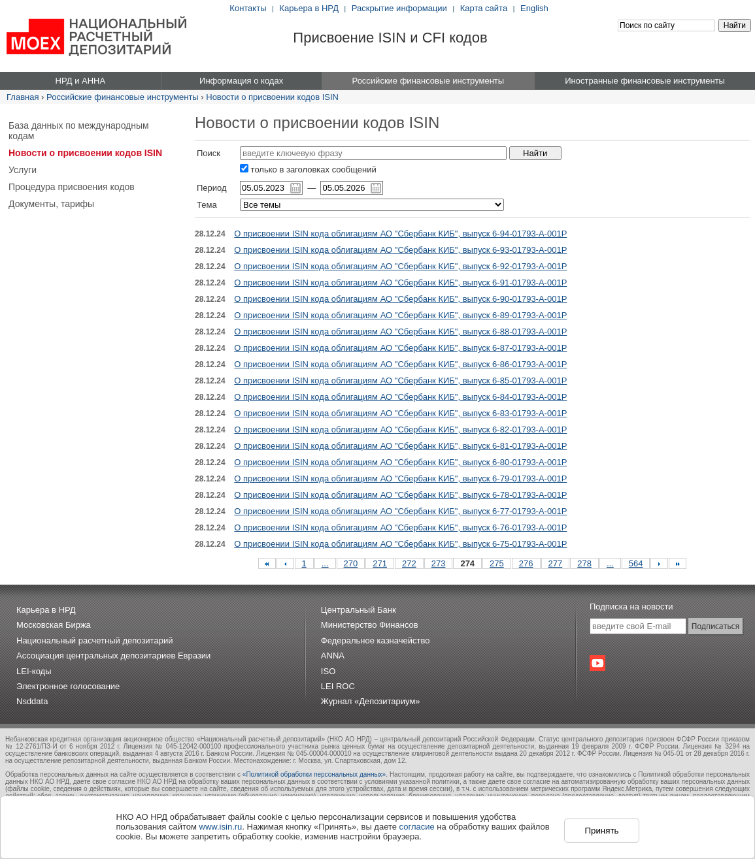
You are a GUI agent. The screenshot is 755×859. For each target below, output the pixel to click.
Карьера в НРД (309, 8)
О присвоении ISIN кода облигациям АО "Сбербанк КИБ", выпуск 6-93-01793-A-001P (400, 250)
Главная (23, 97)
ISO (328, 671)
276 (526, 563)
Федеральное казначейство (375, 640)
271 (380, 563)
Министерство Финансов (369, 625)
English (534, 8)
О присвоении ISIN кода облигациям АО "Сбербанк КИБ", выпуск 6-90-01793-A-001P (400, 299)
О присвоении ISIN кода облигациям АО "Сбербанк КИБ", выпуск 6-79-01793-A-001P (400, 478)
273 (438, 563)
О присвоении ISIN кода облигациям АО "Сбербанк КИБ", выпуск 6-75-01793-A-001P (400, 544)
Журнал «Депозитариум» (370, 701)
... (325, 563)
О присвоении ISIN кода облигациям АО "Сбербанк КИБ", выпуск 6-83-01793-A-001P (400, 413)
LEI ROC (338, 686)
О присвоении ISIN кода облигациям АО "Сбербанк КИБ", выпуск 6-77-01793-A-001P (400, 511)
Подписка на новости (631, 606)
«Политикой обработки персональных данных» (314, 774)
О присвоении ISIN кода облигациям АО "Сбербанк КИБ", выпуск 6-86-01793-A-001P (400, 364)
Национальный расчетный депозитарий (94, 640)
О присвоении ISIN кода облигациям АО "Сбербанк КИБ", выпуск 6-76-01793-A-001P (400, 527)
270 (351, 563)
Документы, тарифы (51, 204)
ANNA (332, 655)
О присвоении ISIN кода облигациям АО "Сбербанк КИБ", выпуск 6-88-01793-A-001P (400, 331)
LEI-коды (34, 671)
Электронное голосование (68, 686)
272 (409, 563)
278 (584, 563)
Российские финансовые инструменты (122, 97)
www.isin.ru (221, 827)
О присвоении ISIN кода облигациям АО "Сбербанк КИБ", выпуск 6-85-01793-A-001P (400, 380)
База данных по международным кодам (78, 130)
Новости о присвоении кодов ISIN (272, 97)
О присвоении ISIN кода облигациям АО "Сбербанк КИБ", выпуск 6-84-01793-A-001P (400, 397)
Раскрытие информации (399, 8)
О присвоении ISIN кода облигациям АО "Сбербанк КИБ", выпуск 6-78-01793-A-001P (400, 495)
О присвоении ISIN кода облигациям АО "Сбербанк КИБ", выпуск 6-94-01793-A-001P (400, 233)
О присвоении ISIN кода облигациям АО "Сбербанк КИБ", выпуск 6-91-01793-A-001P (400, 282)
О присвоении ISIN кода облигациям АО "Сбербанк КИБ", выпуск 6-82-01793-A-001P (400, 429)
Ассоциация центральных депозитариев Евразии (113, 655)
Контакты (247, 8)
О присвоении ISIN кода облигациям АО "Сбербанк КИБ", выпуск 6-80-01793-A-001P (400, 462)
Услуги (22, 170)
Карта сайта (483, 8)
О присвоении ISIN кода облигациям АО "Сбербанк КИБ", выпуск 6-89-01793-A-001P (400, 315)
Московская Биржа (53, 625)
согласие (417, 827)
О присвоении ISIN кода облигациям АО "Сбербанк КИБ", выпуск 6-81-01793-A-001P (400, 446)
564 (636, 563)
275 (497, 563)
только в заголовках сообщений (308, 169)
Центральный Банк (358, 610)
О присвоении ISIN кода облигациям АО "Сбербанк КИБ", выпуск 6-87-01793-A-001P (400, 348)
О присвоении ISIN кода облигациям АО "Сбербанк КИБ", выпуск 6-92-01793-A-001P (400, 266)
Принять (601, 830)
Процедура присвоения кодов (71, 187)
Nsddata (32, 701)
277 (555, 563)
